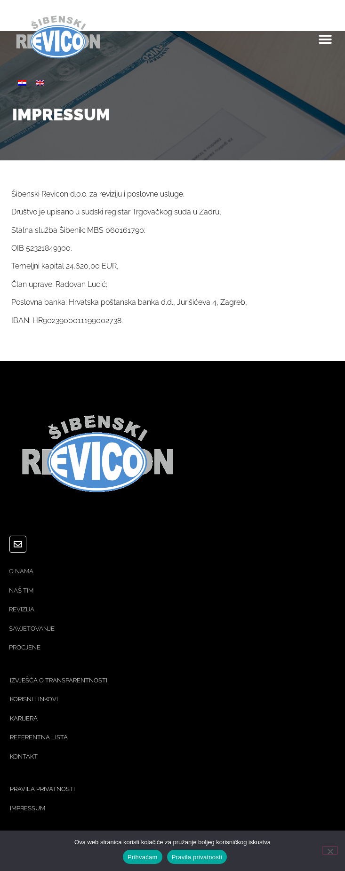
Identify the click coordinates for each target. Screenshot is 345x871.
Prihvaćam (143, 857)
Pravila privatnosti (197, 857)
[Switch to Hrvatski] (22, 82)
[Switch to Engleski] (40, 82)
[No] (330, 850)
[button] (325, 39)
